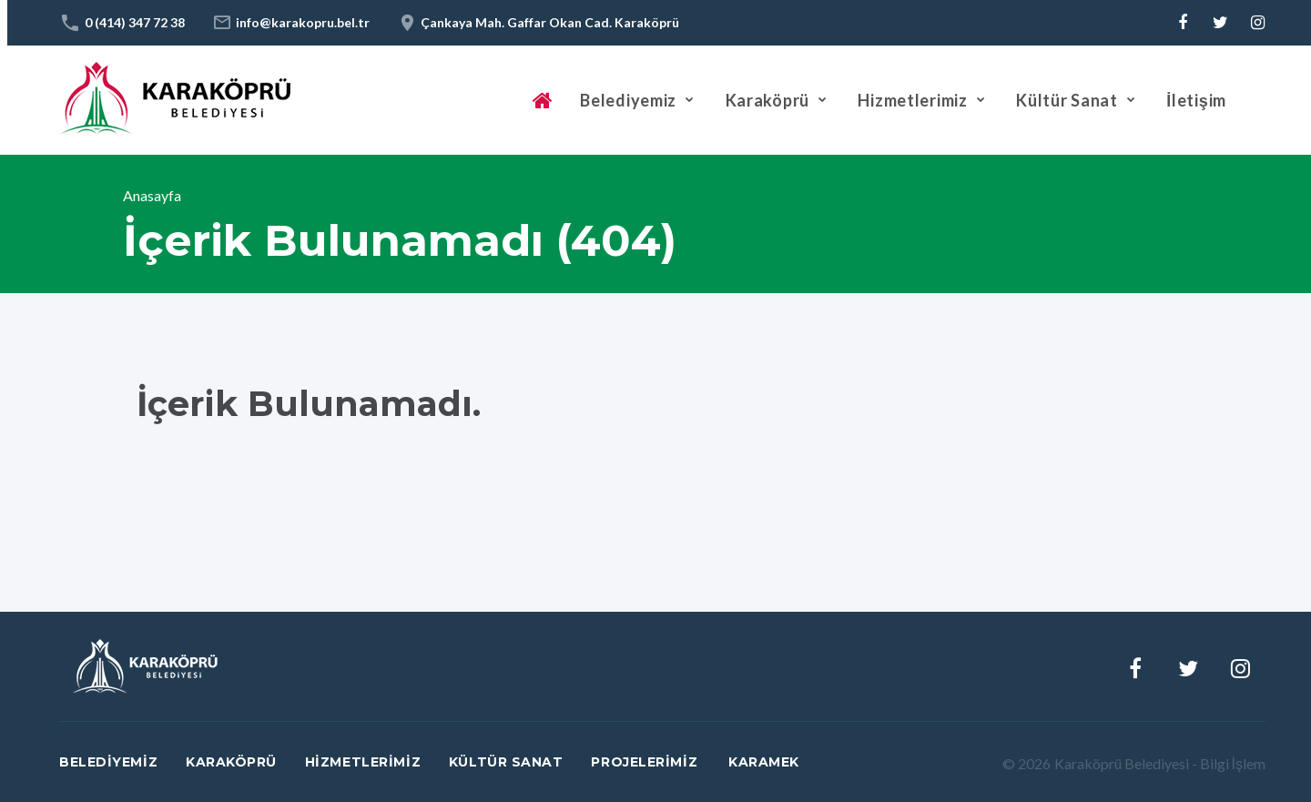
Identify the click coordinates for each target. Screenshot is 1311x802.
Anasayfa (152, 195)
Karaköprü (767, 100)
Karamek (763, 762)
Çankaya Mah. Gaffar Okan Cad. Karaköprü (550, 22)
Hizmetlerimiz (912, 100)
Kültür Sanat (1067, 100)
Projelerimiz (644, 762)
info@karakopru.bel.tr (303, 22)
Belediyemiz (628, 100)
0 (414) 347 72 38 (135, 22)
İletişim (1196, 100)
